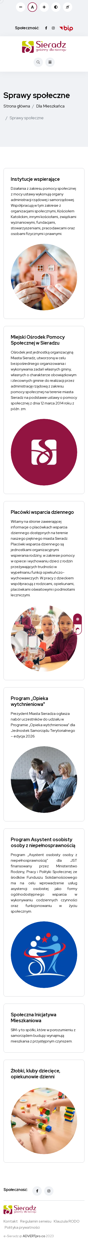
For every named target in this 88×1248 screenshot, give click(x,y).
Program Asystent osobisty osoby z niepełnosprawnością (43, 843)
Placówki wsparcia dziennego (42, 512)
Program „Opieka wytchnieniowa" (29, 702)
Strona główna (17, 106)
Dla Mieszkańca (50, 106)
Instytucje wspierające (35, 179)
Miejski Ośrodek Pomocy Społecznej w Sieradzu (38, 340)
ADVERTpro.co (34, 1236)
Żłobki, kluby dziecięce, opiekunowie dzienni (35, 1074)
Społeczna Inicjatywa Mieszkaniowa (33, 1018)
